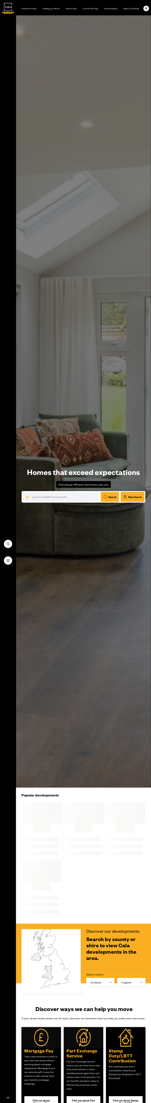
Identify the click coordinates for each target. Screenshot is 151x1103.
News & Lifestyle (131, 8)
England (132, 982)
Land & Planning (90, 8)
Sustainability (110, 8)
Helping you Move (51, 8)
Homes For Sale (29, 8)
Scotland (101, 982)
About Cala (71, 8)
